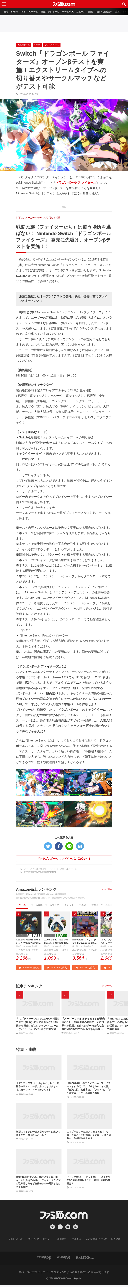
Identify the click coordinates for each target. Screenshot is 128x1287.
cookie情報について (93, 1241)
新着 (6, 11)
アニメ (82, 905)
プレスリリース (52, 45)
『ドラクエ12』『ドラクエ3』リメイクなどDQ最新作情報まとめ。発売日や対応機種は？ (88, 1182)
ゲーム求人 (71, 11)
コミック (69, 905)
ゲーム (22, 905)
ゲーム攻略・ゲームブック (45, 905)
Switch (15, 11)
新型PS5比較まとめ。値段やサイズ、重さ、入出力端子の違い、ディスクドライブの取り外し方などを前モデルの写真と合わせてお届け (38, 1183)
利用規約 (62, 1241)
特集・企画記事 (109, 11)
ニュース (85, 11)
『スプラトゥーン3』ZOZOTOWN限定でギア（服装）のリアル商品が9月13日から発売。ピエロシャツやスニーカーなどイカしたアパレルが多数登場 (38, 1025)
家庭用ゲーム (24, 45)
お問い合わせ (21, 1241)
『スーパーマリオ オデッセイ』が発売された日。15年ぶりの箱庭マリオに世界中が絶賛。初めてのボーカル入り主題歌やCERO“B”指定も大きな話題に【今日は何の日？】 (83, 1025)
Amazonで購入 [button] (28, 968)
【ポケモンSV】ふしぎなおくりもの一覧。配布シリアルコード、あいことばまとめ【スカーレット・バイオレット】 (38, 1088)
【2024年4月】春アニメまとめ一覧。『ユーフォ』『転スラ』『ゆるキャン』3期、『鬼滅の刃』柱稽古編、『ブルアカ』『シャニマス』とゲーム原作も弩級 (89, 1090)
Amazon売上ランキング (38, 889)
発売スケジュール (53, 11)
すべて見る (107, 889)
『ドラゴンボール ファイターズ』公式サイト (64, 858)
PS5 (24, 11)
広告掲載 (110, 1241)
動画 (95, 11)
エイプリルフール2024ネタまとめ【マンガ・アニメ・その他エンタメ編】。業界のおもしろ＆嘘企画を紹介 (89, 1136)
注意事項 (75, 1241)
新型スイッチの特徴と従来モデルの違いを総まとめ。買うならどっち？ (38, 1135)
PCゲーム (35, 11)
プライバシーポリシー (42, 1241)
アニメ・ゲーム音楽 (101, 905)
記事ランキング (30, 987)
